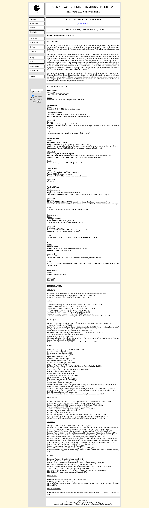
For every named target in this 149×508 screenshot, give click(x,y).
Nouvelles (33, 38)
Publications (34, 42)
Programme (34, 23)
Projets (32, 47)
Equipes (32, 57)
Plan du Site (34, 70)
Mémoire (33, 51)
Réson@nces (34, 66)
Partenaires (33, 62)
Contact (32, 77)
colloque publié (83, 23)
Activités (33, 19)
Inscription (33, 32)
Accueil (32, 28)
